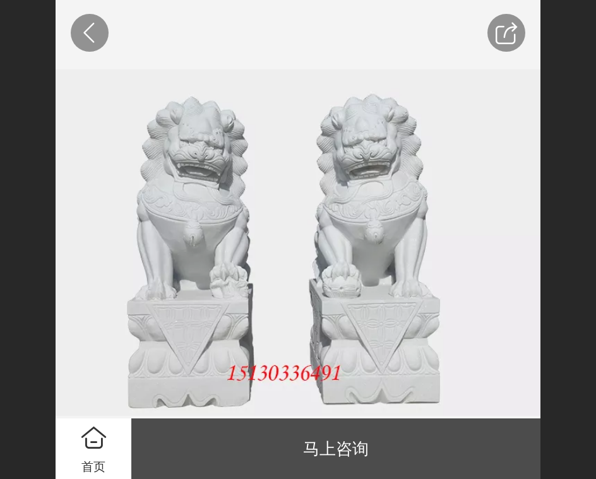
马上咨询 (336, 448)
